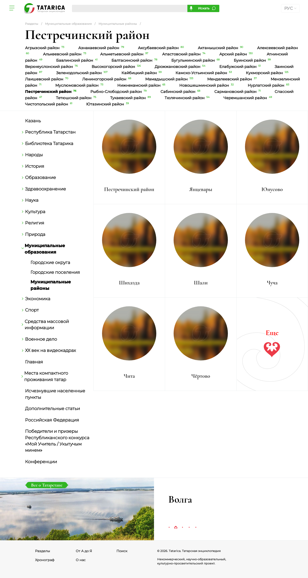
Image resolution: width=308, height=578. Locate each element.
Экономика (37, 298)
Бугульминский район (196, 60)
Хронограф (44, 560)
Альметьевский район (125, 54)
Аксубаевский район (161, 48)
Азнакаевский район (101, 48)
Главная (34, 361)
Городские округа (50, 262)
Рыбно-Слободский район (119, 91)
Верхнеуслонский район (52, 66)
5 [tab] (195, 527)
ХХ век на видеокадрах (50, 350)
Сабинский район (181, 91)
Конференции (41, 461)
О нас (81, 560)
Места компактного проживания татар (46, 376)
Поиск (121, 551)
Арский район (236, 54)
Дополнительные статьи (52, 408)
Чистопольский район (49, 104)
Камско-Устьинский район (204, 73)
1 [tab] (169, 527)
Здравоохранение (45, 188)
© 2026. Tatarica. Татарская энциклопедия (189, 551)
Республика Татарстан (50, 132)
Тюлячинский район (188, 98)
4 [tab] (189, 527)
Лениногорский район (107, 79)
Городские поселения (55, 272)
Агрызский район (45, 48)
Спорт (32, 310)
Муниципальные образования (45, 248)
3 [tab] (182, 527)
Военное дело (41, 339)
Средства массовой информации (47, 324)
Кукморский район (267, 73)
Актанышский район (221, 48)
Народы (34, 154)
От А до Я (84, 551)
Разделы (42, 551)
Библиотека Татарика (49, 143)
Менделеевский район (232, 79)
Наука (31, 200)
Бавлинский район (77, 60)
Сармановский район (238, 91)
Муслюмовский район (80, 85)
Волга (180, 499)
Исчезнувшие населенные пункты (55, 394)
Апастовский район (184, 54)
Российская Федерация (52, 420)
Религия (34, 222)
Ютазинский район (108, 104)
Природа (35, 234)
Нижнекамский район (142, 85)
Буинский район (252, 60)
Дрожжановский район (181, 66)
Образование (40, 177)
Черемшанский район (248, 98)
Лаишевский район (47, 79)
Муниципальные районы (50, 285)
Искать (204, 8)
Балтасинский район (135, 60)
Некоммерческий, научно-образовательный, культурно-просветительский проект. (191, 561)
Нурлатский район (269, 85)
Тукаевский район (131, 98)
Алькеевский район (65, 54)
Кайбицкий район (142, 73)
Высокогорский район (117, 66)
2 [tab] (175, 527)
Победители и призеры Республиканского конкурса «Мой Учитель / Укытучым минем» (57, 440)
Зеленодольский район (82, 73)
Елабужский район (240, 66)
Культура (35, 211)
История (34, 166)
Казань (33, 120)
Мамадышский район (170, 79)
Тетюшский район (77, 98)
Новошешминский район (207, 85)
